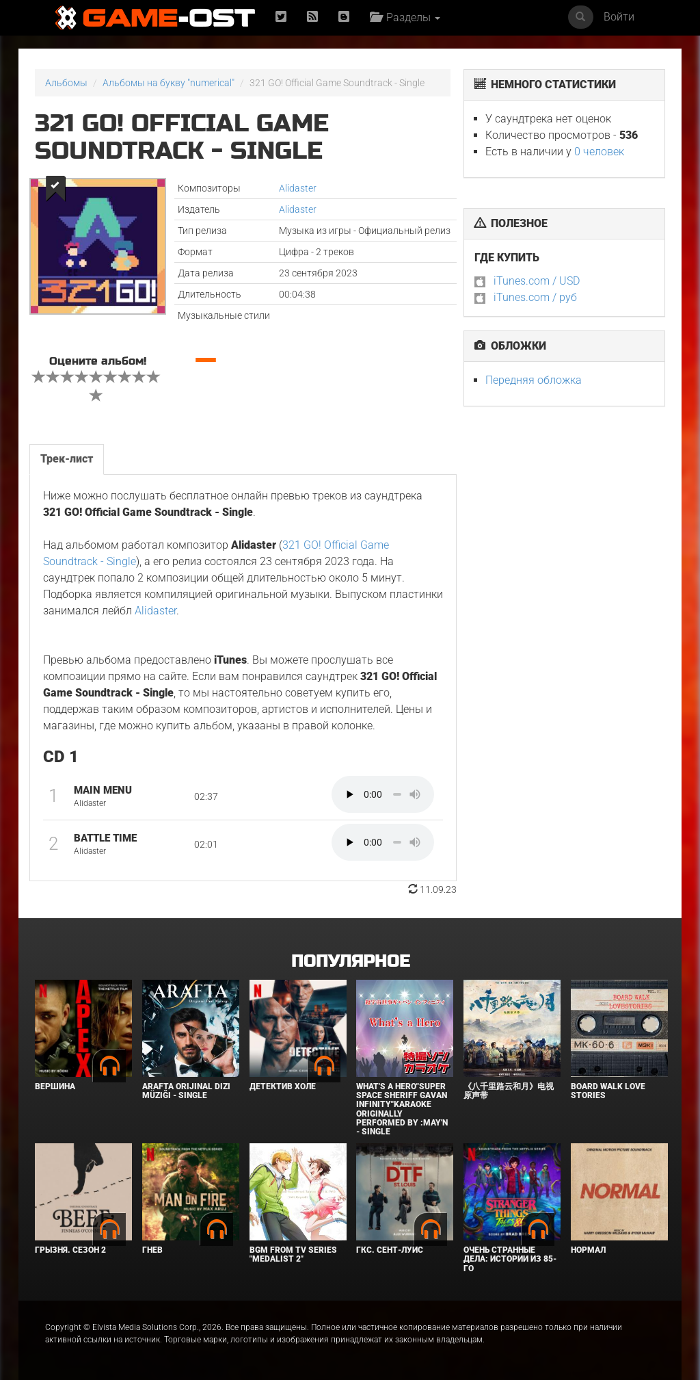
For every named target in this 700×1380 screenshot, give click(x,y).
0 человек (599, 151)
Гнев (152, 1250)
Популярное (350, 962)
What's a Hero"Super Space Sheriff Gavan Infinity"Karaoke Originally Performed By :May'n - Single (402, 1109)
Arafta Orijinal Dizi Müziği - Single (186, 1091)
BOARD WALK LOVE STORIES (608, 1091)
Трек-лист (66, 458)
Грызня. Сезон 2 (70, 1250)
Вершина (55, 1086)
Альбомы (66, 82)
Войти (619, 16)
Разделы (405, 17)
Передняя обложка (533, 380)
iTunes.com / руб (535, 297)
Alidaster (298, 188)
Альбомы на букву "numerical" (168, 82)
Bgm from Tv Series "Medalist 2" (293, 1254)
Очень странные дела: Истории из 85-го (509, 1259)
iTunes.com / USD (537, 280)
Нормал (588, 1250)
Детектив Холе (283, 1086)
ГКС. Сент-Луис (389, 1250)
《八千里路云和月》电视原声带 (508, 1091)
